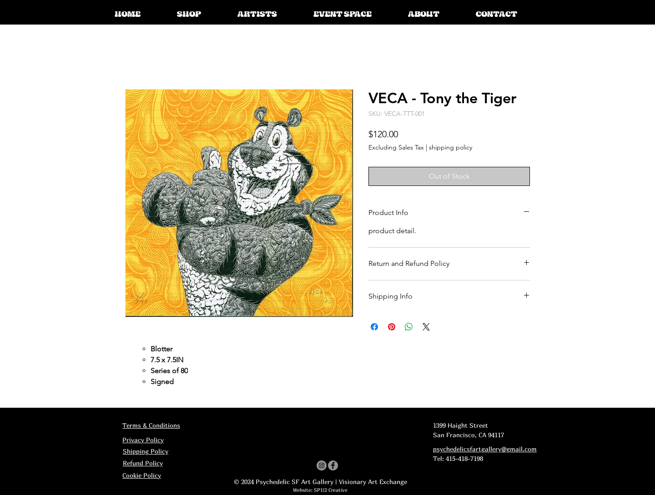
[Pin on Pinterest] (391, 326)
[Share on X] (426, 326)
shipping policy (450, 147)
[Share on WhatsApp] (408, 326)
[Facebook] (333, 465)
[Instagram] (322, 465)
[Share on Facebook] (374, 326)
